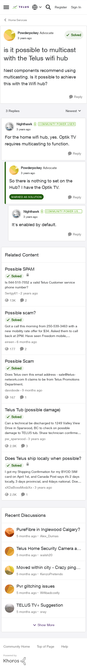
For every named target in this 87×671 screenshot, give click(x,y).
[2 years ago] (28, 293)
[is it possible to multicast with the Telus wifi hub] (23, 129)
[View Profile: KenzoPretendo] (9, 570)
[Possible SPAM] (43, 285)
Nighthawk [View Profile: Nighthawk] (24, 124)
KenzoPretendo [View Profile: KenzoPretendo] (51, 574)
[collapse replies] (43, 120)
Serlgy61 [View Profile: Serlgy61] (11, 293)
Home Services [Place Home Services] (15, 20)
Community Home (16, 646)
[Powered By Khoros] (43, 660)
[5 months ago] (26, 536)
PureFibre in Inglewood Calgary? (48, 529)
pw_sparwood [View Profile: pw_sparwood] (15, 439)
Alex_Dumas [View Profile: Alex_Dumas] (49, 536)
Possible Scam (19, 361)
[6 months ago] (26, 341)
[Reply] (75, 97)
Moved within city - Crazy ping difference (46, 567)
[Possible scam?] (43, 330)
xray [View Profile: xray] (43, 612)
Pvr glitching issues (35, 586)
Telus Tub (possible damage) (32, 409)
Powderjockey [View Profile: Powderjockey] (28, 33)
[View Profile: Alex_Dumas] (9, 532)
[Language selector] (37, 7)
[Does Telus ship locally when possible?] (43, 476)
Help (64, 646)
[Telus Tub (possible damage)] (43, 428)
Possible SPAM (20, 269)
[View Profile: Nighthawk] (9, 126)
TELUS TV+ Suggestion (39, 605)
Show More (44, 625)
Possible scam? (20, 312)
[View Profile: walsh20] (9, 551)
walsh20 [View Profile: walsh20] (46, 555)
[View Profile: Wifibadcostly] (9, 589)
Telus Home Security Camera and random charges (49, 548)
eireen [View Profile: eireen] (9, 341)
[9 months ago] (31, 390)
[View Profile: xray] (9, 608)
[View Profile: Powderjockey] (9, 35)
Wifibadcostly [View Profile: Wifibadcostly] (50, 593)
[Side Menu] (6, 7)
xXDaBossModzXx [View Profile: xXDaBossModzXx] (18, 487)
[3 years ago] (35, 438)
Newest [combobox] (73, 111)
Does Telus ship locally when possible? (43, 458)
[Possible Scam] (43, 379)
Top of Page (45, 646)
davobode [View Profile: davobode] (12, 390)
